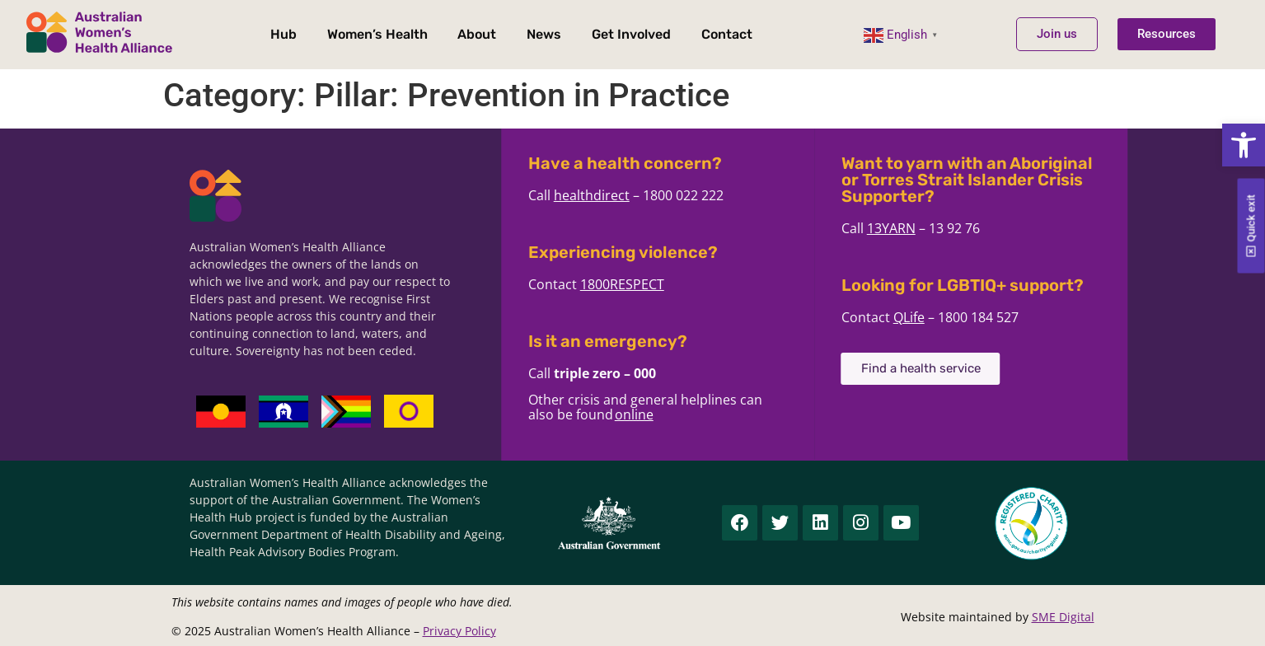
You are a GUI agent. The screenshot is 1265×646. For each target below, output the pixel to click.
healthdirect (625, 195)
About (477, 34)
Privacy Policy (459, 631)
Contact (726, 34)
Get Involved (631, 34)
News (544, 34)
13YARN (925, 228)
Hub (283, 34)
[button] (1243, 145)
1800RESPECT (656, 284)
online (668, 414)
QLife (942, 317)
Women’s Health (377, 34)
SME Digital (1063, 617)
